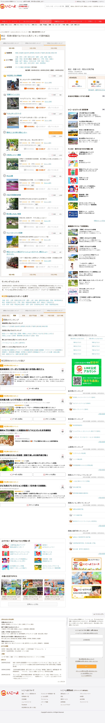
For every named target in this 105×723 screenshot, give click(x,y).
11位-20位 (33, 48)
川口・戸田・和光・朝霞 (44, 59)
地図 (38, 85)
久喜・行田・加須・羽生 (40, 61)
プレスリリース (84, 702)
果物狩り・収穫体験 (8, 352)
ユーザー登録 (5, 657)
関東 (15, 24)
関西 (50, 24)
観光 (26, 354)
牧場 (31, 350)
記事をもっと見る (32, 604)
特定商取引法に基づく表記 (29, 707)
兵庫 (59, 24)
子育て (90, 21)
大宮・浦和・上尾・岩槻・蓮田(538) (33, 300)
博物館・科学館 (20, 352)
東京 (18, 24)
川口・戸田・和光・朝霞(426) (22, 302)
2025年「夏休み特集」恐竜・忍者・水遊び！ (13, 649)
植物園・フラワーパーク (47, 350)
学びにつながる (38, 333)
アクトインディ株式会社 (80, 690)
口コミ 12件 (47, 183)
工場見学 (29, 352)
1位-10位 (11, 48)
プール (28, 624)
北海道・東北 (4, 24)
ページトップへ (99, 614)
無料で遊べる (14, 633)
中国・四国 (65, 24)
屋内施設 (27, 67)
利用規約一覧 (25, 696)
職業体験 (32, 629)
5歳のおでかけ (96, 346)
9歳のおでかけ (96, 354)
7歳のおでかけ (96, 350)
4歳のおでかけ (77, 346)
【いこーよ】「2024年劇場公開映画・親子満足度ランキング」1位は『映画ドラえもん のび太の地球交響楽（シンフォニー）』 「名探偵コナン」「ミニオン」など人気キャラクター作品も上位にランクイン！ (37, 676)
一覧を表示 (101, 414)
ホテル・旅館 (14, 354)
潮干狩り (22, 343)
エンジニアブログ (65, 704)
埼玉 (28, 24)
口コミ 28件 (48, 82)
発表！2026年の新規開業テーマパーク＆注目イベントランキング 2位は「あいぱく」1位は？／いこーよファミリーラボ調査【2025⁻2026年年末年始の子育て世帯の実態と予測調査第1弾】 (37, 664)
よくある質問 (44, 696)
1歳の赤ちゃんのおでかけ (96, 338)
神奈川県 (54, 53)
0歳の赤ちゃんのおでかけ (77, 338)
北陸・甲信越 (43, 24)
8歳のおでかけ (77, 354)
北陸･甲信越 (33, 315)
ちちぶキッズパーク (14, 113)
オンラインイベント (30, 21)
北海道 (10, 24)
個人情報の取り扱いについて (86, 659)
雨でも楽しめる (5, 638)
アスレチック (44, 352)
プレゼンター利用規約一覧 (48, 693)
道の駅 (22, 354)
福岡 (78, 24)
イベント (14, 21)
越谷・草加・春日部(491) (54, 300)
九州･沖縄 (60, 315)
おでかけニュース (76, 21)
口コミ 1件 (47, 240)
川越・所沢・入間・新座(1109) (11, 300)
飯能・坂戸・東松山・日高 (23, 61)
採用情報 (63, 702)
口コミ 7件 (47, 221)
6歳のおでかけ (77, 350)
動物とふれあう (88, 6)
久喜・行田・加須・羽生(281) (11, 304)
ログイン (101, 1)
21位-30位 (54, 48)
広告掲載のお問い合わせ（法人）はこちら (86, 661)
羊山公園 (10, 176)
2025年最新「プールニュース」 (36, 649)
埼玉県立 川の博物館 (14, 75)
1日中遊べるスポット (99, 6)
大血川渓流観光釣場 (14, 195)
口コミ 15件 (48, 101)
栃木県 (27, 53)
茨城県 (21, 53)
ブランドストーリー (85, 693)
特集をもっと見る (99, 220)
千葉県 (43, 53)
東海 (33, 24)
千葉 (25, 24)
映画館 (20, 638)
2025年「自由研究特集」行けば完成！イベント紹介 (15, 651)
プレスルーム (44, 699)
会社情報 (82, 699)
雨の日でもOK (79, 6)
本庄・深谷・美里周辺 (39, 63)
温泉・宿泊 (35, 335)
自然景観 (58, 350)
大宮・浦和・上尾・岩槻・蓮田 (41, 57)
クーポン (55, 132)
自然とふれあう (7, 335)
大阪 (53, 24)
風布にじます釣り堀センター (17, 132)
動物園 (27, 350)
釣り (20, 624)
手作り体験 (10, 629)
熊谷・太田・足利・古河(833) (31, 304)
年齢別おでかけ (59, 21)
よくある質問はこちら (86, 673)
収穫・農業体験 (18, 335)
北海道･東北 (5, 315)
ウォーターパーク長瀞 (14, 233)
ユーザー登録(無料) (92, 1)
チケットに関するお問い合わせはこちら (86, 671)
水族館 (36, 350)
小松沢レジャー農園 (14, 155)
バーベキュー (6, 343)
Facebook (24, 704)
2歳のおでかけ (77, 342)
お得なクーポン (5, 633)
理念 (62, 696)
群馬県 (32, 53)
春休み (72, 6)
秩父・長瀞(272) (7, 302)
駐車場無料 (22, 633)
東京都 (48, 53)
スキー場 (11, 643)
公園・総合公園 (54, 352)
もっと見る (60, 681)
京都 (56, 24)
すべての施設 (19, 67)
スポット (5, 21)
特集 (100, 21)
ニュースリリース (26, 702)
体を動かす (27, 335)
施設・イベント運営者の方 (29, 693)
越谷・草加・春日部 (21, 59)
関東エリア (5, 326)
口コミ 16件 (47, 143)
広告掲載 (24, 699)
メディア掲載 (44, 702)
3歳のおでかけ (96, 342)
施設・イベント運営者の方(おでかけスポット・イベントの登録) (28, 657)
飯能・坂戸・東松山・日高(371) (43, 302)
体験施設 (36, 352)
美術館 (34, 638)
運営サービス (64, 699)
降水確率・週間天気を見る (96, 90)
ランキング (45, 21)
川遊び (46, 633)
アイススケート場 (19, 643)
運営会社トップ (65, 693)
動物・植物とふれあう (25, 333)
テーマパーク (19, 350)
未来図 (81, 696)
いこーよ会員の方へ (86, 675)
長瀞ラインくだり (13, 94)
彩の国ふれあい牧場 (14, 214)
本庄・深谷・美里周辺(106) (49, 304)
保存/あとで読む (80, 1)
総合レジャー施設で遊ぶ (9, 333)
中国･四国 (51, 315)
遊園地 (12, 350)
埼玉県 (37, 53)
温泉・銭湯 (5, 354)
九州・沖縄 (74, 24)
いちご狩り (15, 343)
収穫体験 (26, 629)
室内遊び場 (5, 350)
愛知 (36, 24)
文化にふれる (48, 333)
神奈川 (22, 24)
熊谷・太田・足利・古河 (23, 63)
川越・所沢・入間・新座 (23, 57)
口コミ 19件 (48, 120)
